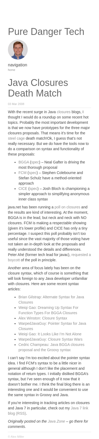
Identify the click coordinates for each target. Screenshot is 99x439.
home (11, 69)
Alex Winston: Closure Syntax (42, 318)
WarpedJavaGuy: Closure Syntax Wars (50, 339)
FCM (22, 173)
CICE (22, 188)
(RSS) (21, 413)
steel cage (16, 138)
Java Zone (56, 421)
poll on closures (67, 207)
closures (63, 112)
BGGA (23, 162)
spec (35, 162)
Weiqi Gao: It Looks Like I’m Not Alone (50, 334)
